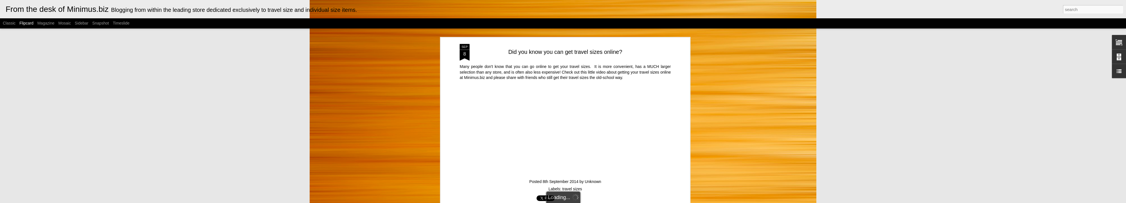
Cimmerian (570, 200)
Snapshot (100, 23)
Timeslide (121, 23)
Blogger (601, 200)
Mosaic (64, 23)
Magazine (46, 23)
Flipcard (26, 23)
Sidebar (81, 23)
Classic (9, 23)
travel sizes (572, 43)
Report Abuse (618, 200)
